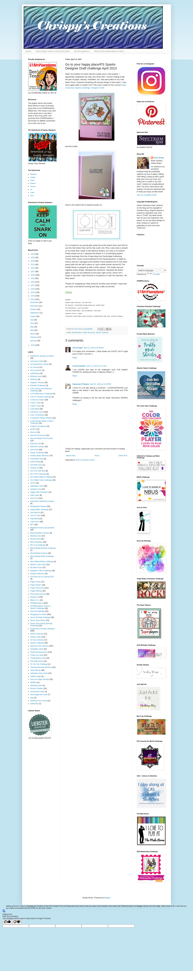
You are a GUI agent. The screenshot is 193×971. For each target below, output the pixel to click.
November (34, 306)
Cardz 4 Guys (35, 406)
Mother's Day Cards (38, 564)
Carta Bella (34, 409)
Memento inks (35, 536)
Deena (32, 183)
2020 (33, 275)
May (32, 327)
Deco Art (33, 432)
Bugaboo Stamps (37, 382)
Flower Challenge (37, 453)
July (32, 320)
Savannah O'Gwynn (80, 384)
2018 (33, 282)
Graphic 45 (34, 468)
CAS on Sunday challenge (40, 397)
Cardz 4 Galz (35, 403)
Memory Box (35, 539)
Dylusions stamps (37, 447)
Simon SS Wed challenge (40, 617)
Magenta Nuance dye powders (42, 528)
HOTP (32, 483)
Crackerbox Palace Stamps (41, 418)
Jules (32, 192)
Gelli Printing (35, 462)
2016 (33, 289)
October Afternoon (37, 574)
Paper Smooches (89, 332)
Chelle (32, 177)
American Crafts (36, 361)
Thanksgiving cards (38, 658)
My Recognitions (82, 51)
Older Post (123, 456)
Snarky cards (35, 637)
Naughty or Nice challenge (40, 571)
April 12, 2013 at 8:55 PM (93, 348)
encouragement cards (39, 695)
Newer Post (70, 456)
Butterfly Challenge (37, 385)
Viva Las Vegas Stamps (39, 679)
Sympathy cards (36, 649)
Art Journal (34, 367)
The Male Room (36, 661)
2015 (33, 292)
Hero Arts (34, 498)
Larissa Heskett (79, 366)
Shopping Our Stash (38, 614)
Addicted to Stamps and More (42, 356)
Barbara (33, 174)
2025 (33, 257)
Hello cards (34, 495)
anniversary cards (37, 692)
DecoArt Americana (38, 435)
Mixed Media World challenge (42, 556)
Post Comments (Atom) (85, 460)
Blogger (107, 898)
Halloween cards (36, 486)
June (32, 323)
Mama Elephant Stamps (39, 533)
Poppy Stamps (36, 591)
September (34, 313)
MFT (32, 525)
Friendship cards (36, 459)
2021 (33, 271)
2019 (33, 278)
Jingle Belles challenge (39, 510)
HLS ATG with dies (37, 471)
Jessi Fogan (77, 348)
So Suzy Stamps (36, 640)
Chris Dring (159, 158)
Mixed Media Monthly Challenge (43, 548)
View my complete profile (147, 195)
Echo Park (34, 450)
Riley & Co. (34, 600)
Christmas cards (36, 412)
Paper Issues (35, 582)
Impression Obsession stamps (42, 501)
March (33, 334)
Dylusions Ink (35, 444)
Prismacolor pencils (38, 594)
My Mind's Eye (36, 567)
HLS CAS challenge (38, 474)
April (32, 330)
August (33, 316)
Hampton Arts (35, 489)
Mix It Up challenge (37, 545)
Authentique (35, 373)
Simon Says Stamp (37, 620)
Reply (74, 358)
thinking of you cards (38, 701)
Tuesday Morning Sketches (41, 667)
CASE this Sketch (37, 400)
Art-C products (36, 370)
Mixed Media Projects (38, 553)
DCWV (33, 429)
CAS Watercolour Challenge (41, 394)
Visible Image (35, 676)
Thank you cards (36, 655)
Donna (32, 186)
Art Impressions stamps (39, 364)
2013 (33, 299)
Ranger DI (34, 597)
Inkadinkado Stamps (38, 506)
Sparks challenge (102, 332)
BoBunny (34, 379)
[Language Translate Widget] (151, 270)
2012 (33, 345)
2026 (33, 254)
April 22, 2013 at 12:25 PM (100, 384)
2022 (33, 268)
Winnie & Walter (36, 688)
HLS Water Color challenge (41, 480)
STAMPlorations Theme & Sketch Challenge (40, 607)
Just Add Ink (35, 512)
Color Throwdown (37, 415)
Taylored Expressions (38, 652)
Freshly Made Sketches (39, 456)
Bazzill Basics (77, 332)
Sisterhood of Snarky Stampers (42, 629)
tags (32, 698)
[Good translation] (7, 921)
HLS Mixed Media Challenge (41, 477)
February (34, 337)
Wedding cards (36, 685)
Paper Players (35, 585)
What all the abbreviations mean (109, 51)
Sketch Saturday (36, 634)
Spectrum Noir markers (39, 646)
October (33, 309)
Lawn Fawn (34, 522)
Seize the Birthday (37, 611)
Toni (32, 196)
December (34, 302)
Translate (153, 274)
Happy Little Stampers (39, 492)
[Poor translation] (17, 921)
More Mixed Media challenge (41, 561)
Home (28, 51)
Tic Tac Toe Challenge (39, 664)
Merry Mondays (36, 542)
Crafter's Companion (38, 426)
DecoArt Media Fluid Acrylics (41, 438)
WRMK (33, 682)
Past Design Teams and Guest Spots (53, 51)
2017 (33, 285)
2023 (33, 264)
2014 (33, 296)
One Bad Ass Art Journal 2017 (42, 577)
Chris (32, 180)
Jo (31, 189)
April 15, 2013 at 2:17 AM (96, 366)
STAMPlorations (36, 603)
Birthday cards (36, 376)
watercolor (34, 704)
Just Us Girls (35, 515)
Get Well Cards (36, 465)
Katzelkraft (34, 519)
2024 (33, 261)
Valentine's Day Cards (39, 673)
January (33, 341)
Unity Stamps (35, 670)
